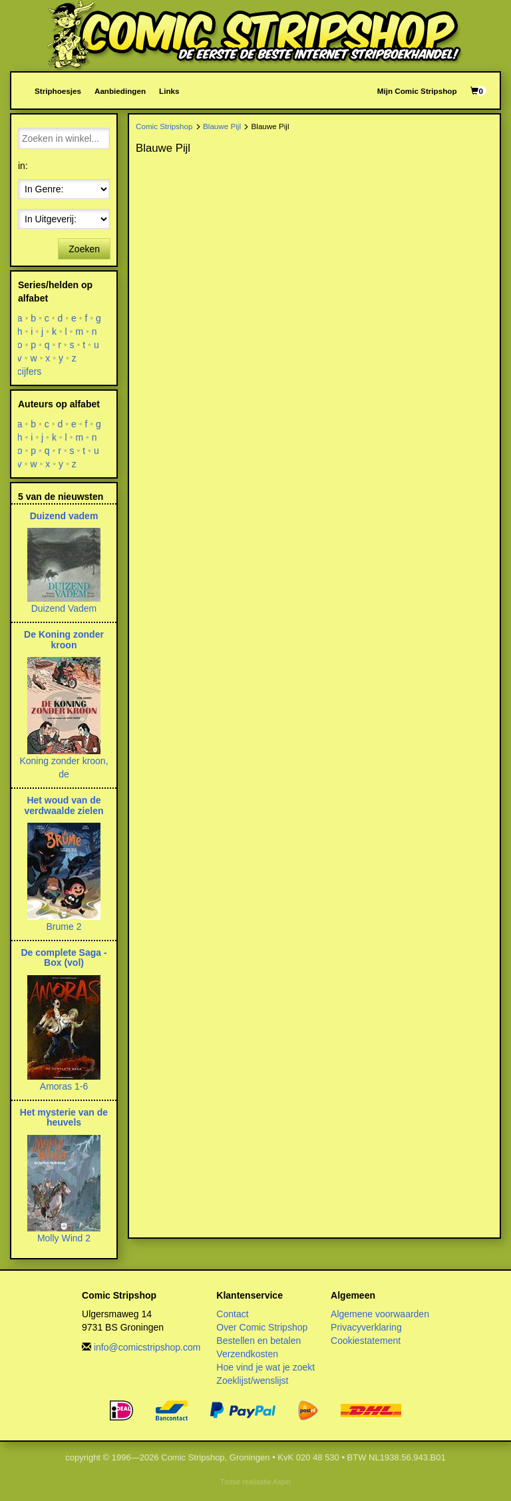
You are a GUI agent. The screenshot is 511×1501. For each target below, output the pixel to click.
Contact (232, 1314)
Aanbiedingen (120, 91)
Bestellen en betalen (258, 1340)
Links (169, 91)
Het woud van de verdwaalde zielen (63, 805)
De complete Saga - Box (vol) (63, 957)
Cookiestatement (366, 1340)
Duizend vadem (64, 516)
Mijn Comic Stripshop (417, 91)
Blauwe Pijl (222, 126)
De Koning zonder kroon (64, 639)
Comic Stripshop (164, 126)
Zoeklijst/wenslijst (252, 1380)
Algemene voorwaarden (380, 1314)
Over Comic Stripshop (261, 1327)
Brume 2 (64, 926)
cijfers (29, 371)
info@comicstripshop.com (147, 1347)
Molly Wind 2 (63, 1238)
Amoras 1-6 (64, 1086)
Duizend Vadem (64, 608)
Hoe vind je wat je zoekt (265, 1367)
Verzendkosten (247, 1354)
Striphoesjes (58, 91)
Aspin (282, 1482)
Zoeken (84, 249)
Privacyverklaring (366, 1327)
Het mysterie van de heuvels (64, 1117)
